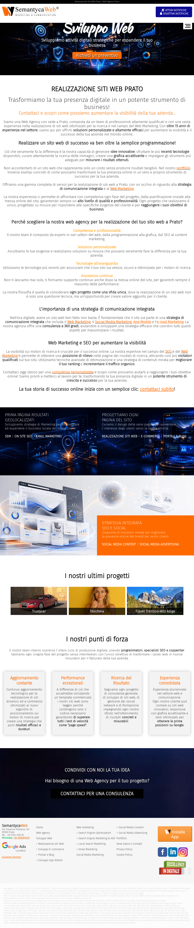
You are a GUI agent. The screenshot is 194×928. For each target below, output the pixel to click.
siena (81, 888)
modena (13, 896)
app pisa (169, 903)
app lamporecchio (172, 908)
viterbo (157, 896)
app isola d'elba (103, 915)
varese (81, 900)
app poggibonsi (125, 915)
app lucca (160, 903)
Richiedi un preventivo (97, 55)
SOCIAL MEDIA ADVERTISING (159, 544)
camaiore (44, 891)
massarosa (62, 891)
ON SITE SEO (23, 436)
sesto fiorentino (129, 888)
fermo (106, 896)
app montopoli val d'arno (143, 913)
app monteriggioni (177, 915)
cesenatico (40, 898)
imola (54, 898)
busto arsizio (136, 900)
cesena (51, 896)
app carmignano (28, 908)
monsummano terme (136, 891)
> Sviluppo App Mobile (49, 860)
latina (142, 896)
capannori (34, 891)
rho (36, 903)
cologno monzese (46, 903)
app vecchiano (125, 913)
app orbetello (116, 918)
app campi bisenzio (100, 905)
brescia (64, 900)
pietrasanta (53, 891)
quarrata (123, 891)
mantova (116, 900)
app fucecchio (116, 905)
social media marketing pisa (21, 920)
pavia (70, 900)
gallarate (30, 903)
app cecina (39, 915)
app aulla (114, 915)
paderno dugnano (62, 903)
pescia (165, 891)
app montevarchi (52, 918)
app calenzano (152, 905)
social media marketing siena (167, 920)
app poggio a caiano (60, 908)
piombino (91, 893)
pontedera (21, 893)
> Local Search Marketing (91, 843)
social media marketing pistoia (153, 918)
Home (39, 827)
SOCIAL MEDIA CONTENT (119, 544)
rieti (147, 896)
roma (151, 896)
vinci (146, 888)
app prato (141, 903)
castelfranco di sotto (54, 893)
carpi (163, 896)
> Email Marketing (86, 849)
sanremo (84, 898)
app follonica (104, 918)
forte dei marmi (92, 891)
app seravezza (106, 910)
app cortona (39, 918)
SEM (8, 436)
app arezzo (15, 905)
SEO (168, 352)
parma (135, 893)
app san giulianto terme (171, 910)
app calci (180, 913)
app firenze (132, 903)
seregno (80, 903)
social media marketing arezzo (75, 920)
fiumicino (30, 900)
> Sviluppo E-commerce (50, 849)
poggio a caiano (109, 903)
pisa (12, 900)
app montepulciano (160, 915)
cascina (178, 891)
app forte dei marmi (140, 910)
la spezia (113, 893)
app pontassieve (129, 905)
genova (99, 893)
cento (27, 898)
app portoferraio (88, 915)
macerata (113, 896)
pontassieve (25, 891)
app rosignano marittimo (23, 915)
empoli (140, 888)
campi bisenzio (154, 888)
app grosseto (25, 905)
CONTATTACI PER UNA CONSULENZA (96, 794)
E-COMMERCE (150, 436)
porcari (108, 891)
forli (46, 896)
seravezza (81, 891)
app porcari (126, 910)
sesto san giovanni (150, 900)
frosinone (135, 896)
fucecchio (15, 891)
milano (88, 900)
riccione (60, 898)
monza (127, 900)
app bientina (170, 913)
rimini (41, 896)
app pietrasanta (66, 910)
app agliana (138, 908)
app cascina (155, 910)
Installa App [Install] (175, 834)
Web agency (43, 832)
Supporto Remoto (11, 857)
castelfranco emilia (16, 898)
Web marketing (85, 827)
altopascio (72, 891)
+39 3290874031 (21, 837)
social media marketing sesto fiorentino (80, 923)
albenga (76, 898)
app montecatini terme (113, 908)
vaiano (99, 903)
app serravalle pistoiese (154, 908)
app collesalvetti (52, 915)
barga (102, 891)
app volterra (159, 913)
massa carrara (98, 888)
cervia (33, 898)
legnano (23, 903)
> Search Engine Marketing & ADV (95, 838)
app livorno (37, 905)
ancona (88, 896)
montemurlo (89, 903)
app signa (141, 905)
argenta (58, 896)
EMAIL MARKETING (48, 436)
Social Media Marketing (90, 854)
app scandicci (57, 905)
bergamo (57, 900)
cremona (95, 900)
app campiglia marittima (70, 915)
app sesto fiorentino (72, 905)
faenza (48, 898)
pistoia (114, 888)
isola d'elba (81, 893)
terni (82, 896)
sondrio (108, 900)
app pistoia (151, 903)
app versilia (28, 910)
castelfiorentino (177, 888)
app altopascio (93, 910)
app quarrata (74, 908)
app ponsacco (34, 913)
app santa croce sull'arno (51, 913)
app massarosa (79, 910)
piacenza (128, 893)
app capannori (40, 910)
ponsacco (41, 893)
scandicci (166, 888)
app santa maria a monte (95, 913)
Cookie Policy (124, 854)
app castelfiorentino (167, 905)
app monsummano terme (92, 908)
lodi (122, 900)
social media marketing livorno (47, 920)
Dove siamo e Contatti (129, 843)
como (75, 900)
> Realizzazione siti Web (50, 843)
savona (121, 893)
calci (74, 893)
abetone (115, 891)
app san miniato (20, 913)
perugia (77, 896)
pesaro (121, 896)
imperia (106, 893)
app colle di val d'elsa (142, 915)
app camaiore (53, 910)
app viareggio (17, 910)
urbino (127, 896)
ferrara (28, 896)
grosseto (87, 888)
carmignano (121, 903)
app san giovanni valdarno (71, 918)
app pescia (128, 908)
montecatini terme (154, 891)
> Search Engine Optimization (93, 832)
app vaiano (16, 908)
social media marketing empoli (45, 923)
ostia (50, 900)
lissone (73, 903)
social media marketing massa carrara (133, 920)
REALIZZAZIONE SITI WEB (119, 436)
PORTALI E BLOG (174, 436)
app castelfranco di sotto (73, 913)
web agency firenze (131, 918)
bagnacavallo (67, 896)
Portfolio (122, 838)
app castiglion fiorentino (22, 918)
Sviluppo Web (44, 838)
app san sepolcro (90, 918)
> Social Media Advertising (132, 832)
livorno (107, 888)
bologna (20, 896)
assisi (45, 900)
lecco (102, 900)
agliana (171, 891)
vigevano (15, 903)
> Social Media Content (130, 827)
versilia (61, 888)
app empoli (87, 905)
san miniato (31, 893)
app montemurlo (43, 908)
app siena (46, 905)
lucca (120, 888)
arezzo (67, 888)
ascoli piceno (97, 896)
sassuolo (69, 898)
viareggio (74, 888)
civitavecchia (20, 900)
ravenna (34, 896)
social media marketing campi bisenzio (119, 923)
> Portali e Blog (45, 854)
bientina (67, 893)
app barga (116, 910)
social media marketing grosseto (102, 920)
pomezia (38, 900)
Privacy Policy (124, 849)
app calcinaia (112, 913)
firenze (54, 888)
